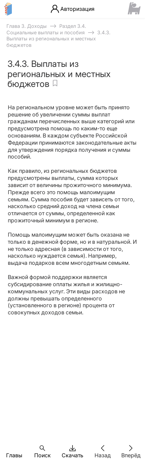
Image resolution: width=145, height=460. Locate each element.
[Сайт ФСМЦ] (134, 9)
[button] (14, 448)
